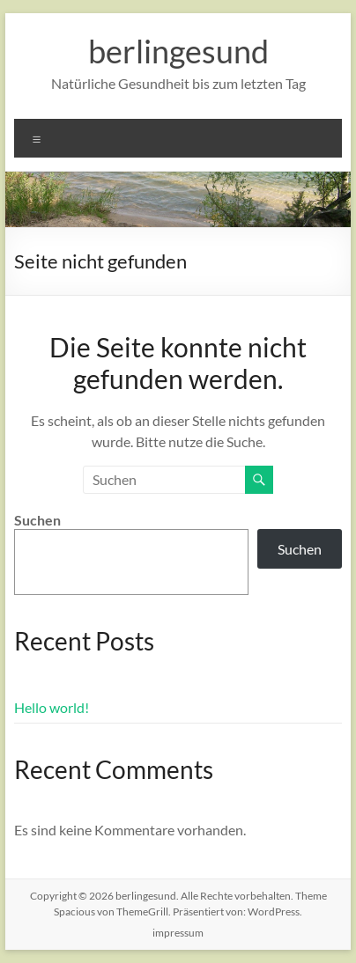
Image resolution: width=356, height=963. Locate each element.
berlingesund (178, 51)
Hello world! (51, 707)
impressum (178, 932)
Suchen (37, 519)
